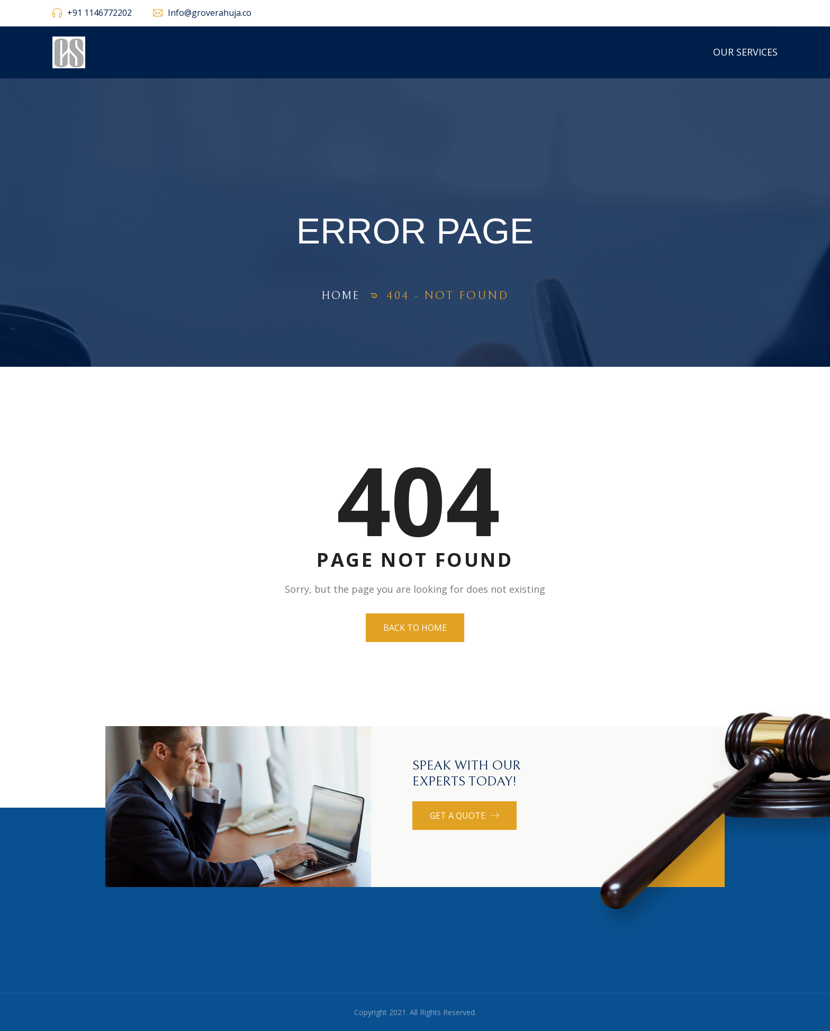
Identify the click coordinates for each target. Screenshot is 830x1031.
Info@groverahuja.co (209, 13)
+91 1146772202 (99, 13)
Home (341, 295)
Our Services (745, 52)
